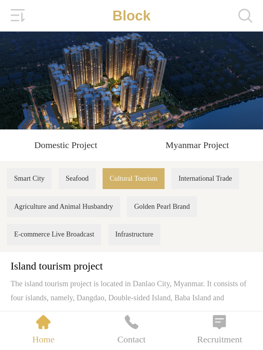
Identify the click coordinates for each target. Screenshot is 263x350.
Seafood (77, 178)
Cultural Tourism (133, 178)
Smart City (29, 178)
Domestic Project (65, 145)
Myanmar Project (197, 145)
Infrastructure (134, 234)
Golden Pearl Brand (162, 206)
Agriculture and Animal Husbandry (63, 206)
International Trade (205, 178)
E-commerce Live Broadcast (54, 234)
